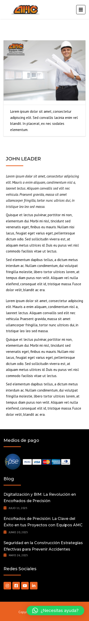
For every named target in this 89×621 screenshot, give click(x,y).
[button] (55, 610)
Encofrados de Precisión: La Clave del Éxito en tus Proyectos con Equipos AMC (43, 521)
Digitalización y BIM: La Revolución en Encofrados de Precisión (40, 497)
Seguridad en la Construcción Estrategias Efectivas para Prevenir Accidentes (43, 546)
